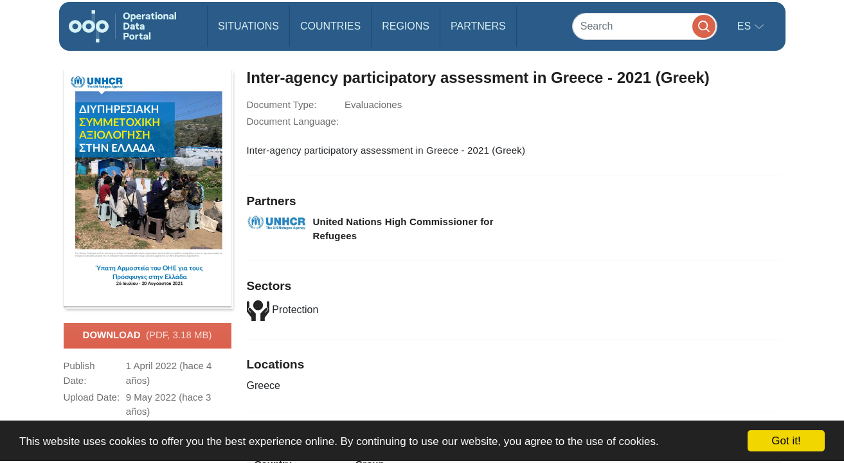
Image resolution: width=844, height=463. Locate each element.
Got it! (785, 441)
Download (147, 335)
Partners (478, 26)
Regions (405, 26)
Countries (330, 26)
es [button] (745, 26)
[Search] (644, 26)
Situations (248, 26)
